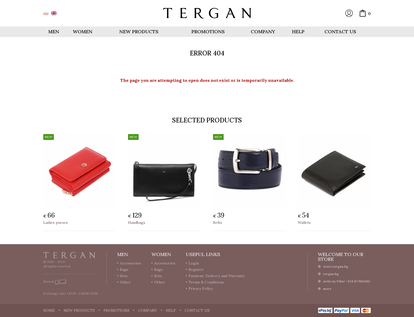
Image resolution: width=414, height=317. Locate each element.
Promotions (208, 32)
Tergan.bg (69, 255)
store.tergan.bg (335, 266)
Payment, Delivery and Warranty (217, 275)
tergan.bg (331, 274)
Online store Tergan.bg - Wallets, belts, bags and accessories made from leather (207, 13)
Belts (217, 222)
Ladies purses (55, 222)
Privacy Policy (201, 288)
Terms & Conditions (206, 282)
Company (263, 32)
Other (125, 282)
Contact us (340, 32)
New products (138, 32)
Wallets (304, 222)
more (327, 289)
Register (196, 269)
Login (349, 13)
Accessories (130, 263)
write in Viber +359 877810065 (346, 281)
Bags (124, 269)
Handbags (136, 222)
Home (49, 310)
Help (298, 32)
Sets (124, 275)
